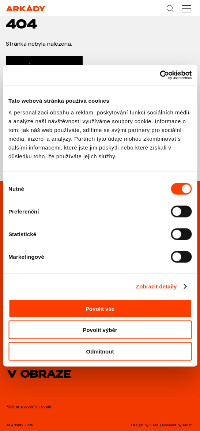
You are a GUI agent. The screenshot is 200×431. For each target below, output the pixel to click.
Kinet (187, 425)
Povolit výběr (100, 330)
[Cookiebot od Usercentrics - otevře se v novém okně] (160, 75)
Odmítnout (100, 351)
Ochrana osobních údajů (29, 406)
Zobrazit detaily (156, 286)
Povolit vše (100, 308)
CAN (154, 425)
